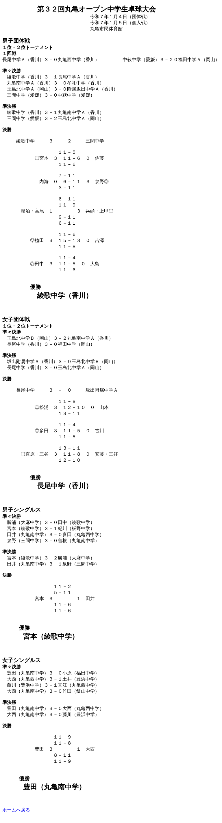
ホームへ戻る (16, 809)
